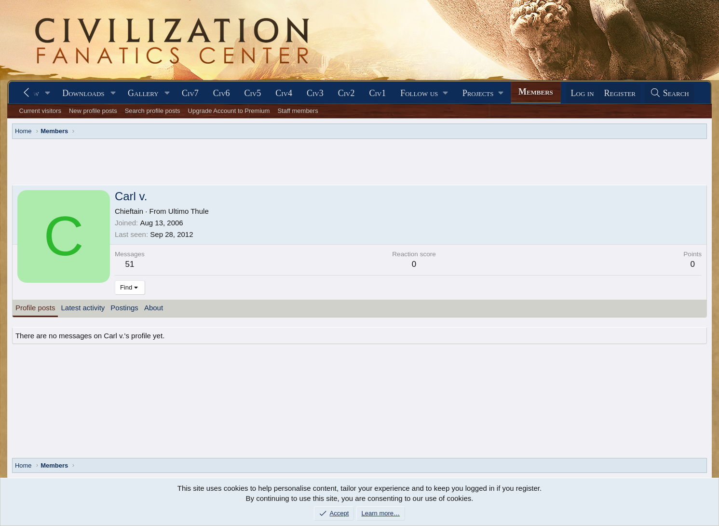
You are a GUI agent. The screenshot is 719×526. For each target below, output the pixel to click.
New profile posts (93, 110)
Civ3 (315, 93)
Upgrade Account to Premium (229, 110)
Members (535, 92)
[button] (47, 93)
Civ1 (377, 93)
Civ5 (252, 93)
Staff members (297, 110)
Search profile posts (152, 110)
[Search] (669, 93)
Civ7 (190, 93)
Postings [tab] (124, 308)
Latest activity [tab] (83, 308)
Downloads (83, 93)
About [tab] (153, 308)
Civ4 (283, 93)
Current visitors (40, 110)
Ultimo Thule (188, 211)
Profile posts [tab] (35, 308)
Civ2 (346, 93)
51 (129, 264)
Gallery (143, 93)
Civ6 (221, 93)
